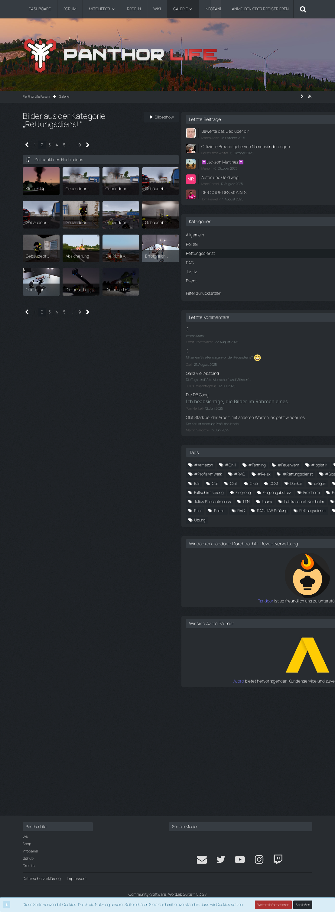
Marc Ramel (238, 186)
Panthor (256, 601)
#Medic (291, 482)
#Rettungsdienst (237, 509)
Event (296, 537)
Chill (262, 528)
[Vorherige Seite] (27, 145)
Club (282, 528)
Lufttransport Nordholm (242, 592)
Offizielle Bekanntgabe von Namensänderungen (252, 148)
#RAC (267, 500)
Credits (28, 865)
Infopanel (30, 851)
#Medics (230, 491)
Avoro (224, 794)
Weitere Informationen (274, 904)
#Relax (292, 500)
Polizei (227, 610)
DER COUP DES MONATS (250, 195)
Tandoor (222, 715)
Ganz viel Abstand (229, 371)
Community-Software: (167, 894)
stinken (267, 619)
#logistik (264, 482)
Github (28, 858)
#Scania (272, 509)
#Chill (258, 473)
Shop (27, 843)
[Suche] (303, 9)
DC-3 (302, 528)
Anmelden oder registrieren (260, 8)
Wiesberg (253, 628)
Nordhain (230, 601)
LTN (274, 582)
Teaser (292, 619)
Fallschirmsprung (266, 546)
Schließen (303, 904)
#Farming (285, 473)
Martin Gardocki (225, 438)
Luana (295, 582)
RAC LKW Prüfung (280, 610)
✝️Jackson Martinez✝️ (249, 166)
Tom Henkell (237, 201)
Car (243, 528)
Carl (217, 362)
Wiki (26, 836)
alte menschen (278, 518)
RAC (249, 610)
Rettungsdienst (235, 619)
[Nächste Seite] (87, 145)
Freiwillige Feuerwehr (269, 564)
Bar (225, 528)
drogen (252, 537)
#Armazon (231, 473)
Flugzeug (229, 555)
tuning (227, 628)
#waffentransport (238, 518)
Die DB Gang (224, 391)
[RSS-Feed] (309, 96)
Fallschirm (231, 546)
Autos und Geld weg (246, 180)
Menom (234, 172)
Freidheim (230, 564)
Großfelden (259, 573)
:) (215, 329)
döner (275, 537)
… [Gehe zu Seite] (71, 144)
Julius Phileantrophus (229, 382)
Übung (279, 628)
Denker (228, 537)
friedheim (230, 573)
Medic (279, 592)
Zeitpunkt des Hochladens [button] (57, 159)
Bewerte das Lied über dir (251, 131)
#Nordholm (261, 491)
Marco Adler (238, 137)
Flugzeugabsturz (263, 555)
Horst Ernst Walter (242, 157)
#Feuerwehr (233, 482)
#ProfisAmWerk (236, 500)
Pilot (301, 601)
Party (280, 601)
